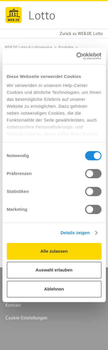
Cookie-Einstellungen (26, 318)
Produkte (65, 47)
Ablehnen (54, 288)
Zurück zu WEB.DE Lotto (81, 33)
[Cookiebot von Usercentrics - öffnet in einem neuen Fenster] (76, 56)
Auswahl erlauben (53, 269)
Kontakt (13, 305)
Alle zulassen (54, 251)
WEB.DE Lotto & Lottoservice (28, 47)
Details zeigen (75, 232)
